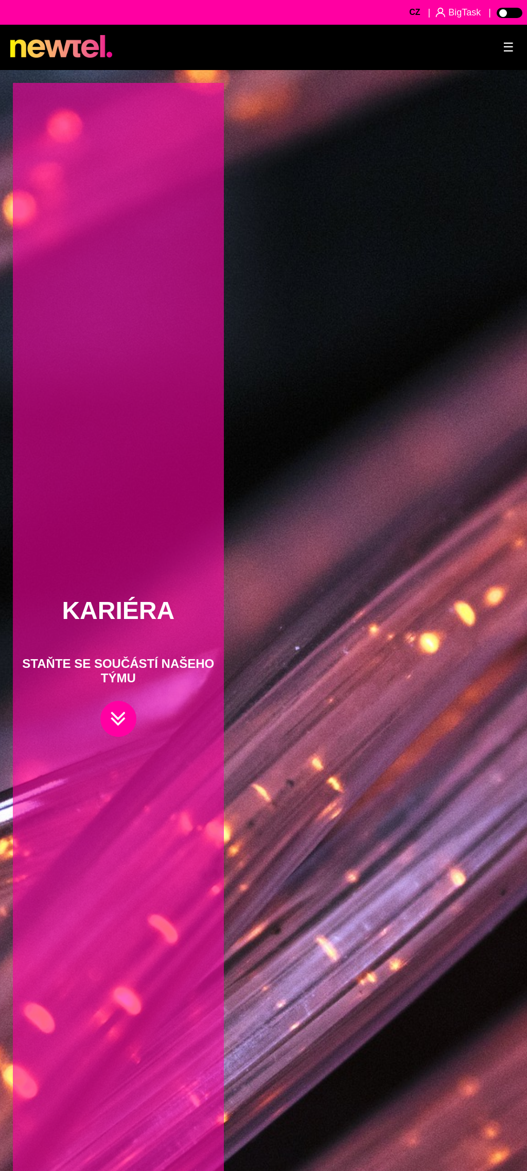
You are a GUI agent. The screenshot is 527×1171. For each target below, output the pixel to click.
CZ (414, 12)
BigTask (464, 12)
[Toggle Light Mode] (509, 12)
